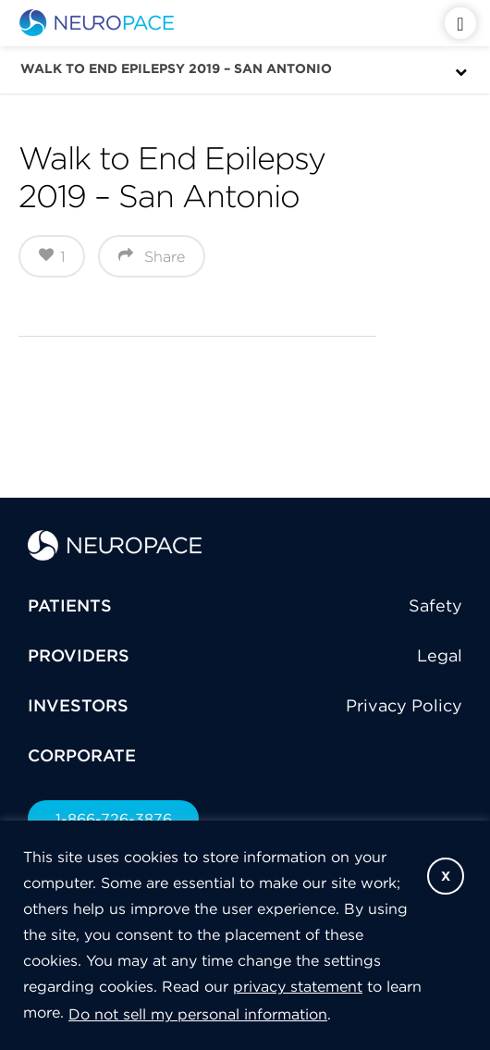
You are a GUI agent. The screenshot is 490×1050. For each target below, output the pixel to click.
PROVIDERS (78, 655)
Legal (439, 655)
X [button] (445, 876)
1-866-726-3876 (113, 818)
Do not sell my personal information (197, 1014)
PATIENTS (70, 605)
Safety (435, 605)
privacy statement (297, 986)
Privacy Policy (404, 705)
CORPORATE (82, 755)
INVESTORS (78, 705)
